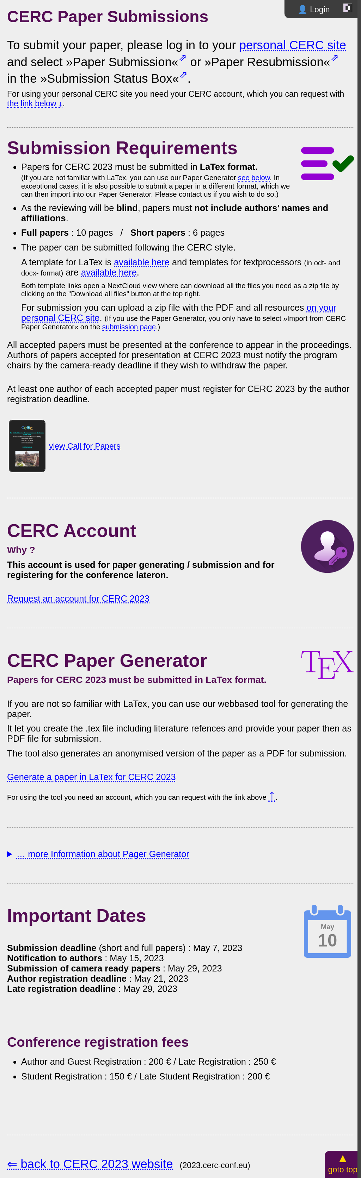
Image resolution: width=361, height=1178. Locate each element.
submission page (129, 327)
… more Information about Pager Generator (103, 854)
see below (254, 178)
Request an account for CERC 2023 (78, 598)
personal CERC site (292, 45)
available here (142, 262)
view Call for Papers (85, 445)
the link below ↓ (34, 103)
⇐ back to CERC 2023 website (90, 1164)
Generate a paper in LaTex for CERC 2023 (91, 777)
